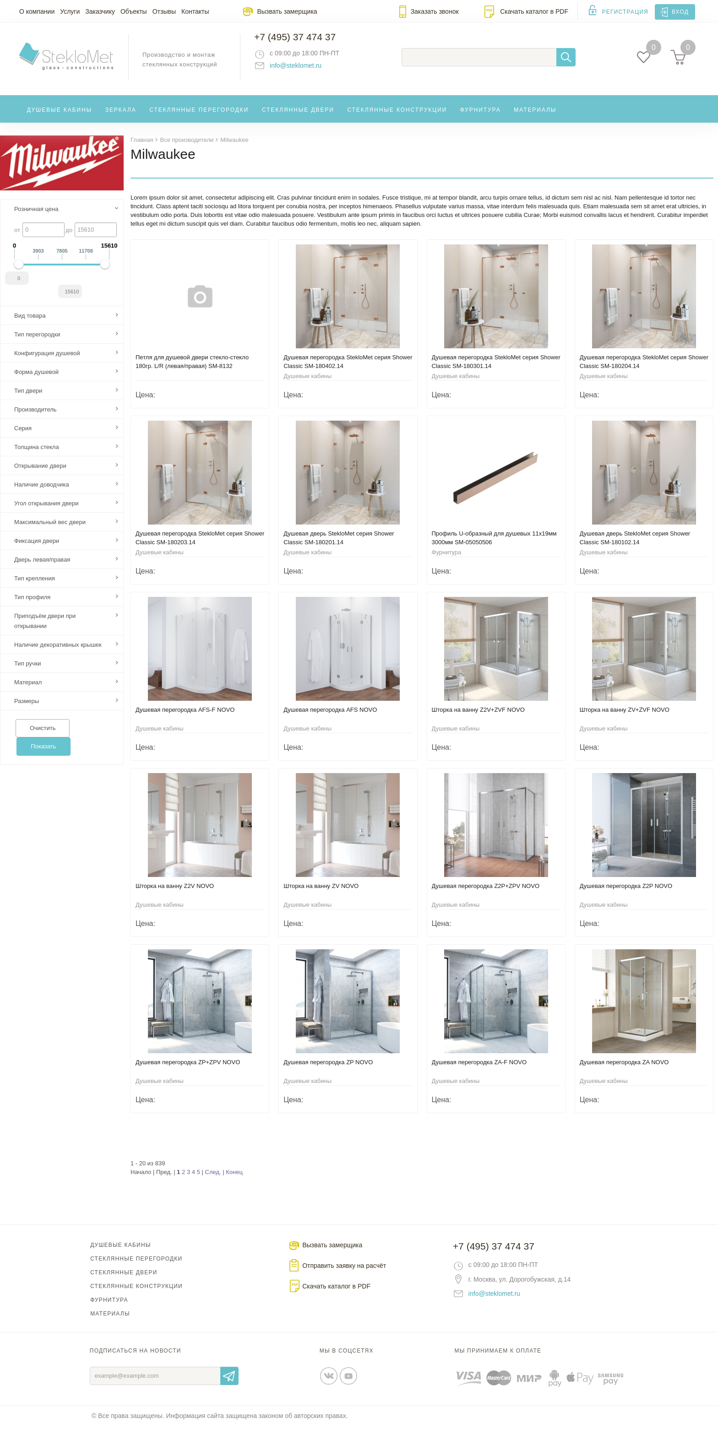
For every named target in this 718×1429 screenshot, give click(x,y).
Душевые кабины (59, 111)
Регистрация (625, 12)
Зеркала (120, 111)
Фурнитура (480, 111)
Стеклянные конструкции (397, 111)
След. (213, 1174)
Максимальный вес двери (50, 524)
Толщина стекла (36, 449)
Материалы (535, 111)
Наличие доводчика (41, 487)
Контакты (195, 11)
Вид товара (30, 318)
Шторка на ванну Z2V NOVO (175, 888)
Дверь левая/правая (42, 562)
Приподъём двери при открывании (45, 623)
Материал (28, 685)
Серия (23, 431)
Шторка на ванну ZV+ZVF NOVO (624, 712)
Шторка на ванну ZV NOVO (321, 888)
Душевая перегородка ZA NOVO (624, 1064)
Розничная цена (36, 211)
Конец (234, 1174)
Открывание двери (40, 468)
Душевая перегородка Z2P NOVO (626, 888)
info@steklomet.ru (297, 66)
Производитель (35, 412)
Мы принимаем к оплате (498, 1353)
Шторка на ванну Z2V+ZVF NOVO (478, 712)
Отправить (229, 1378)
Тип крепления (34, 581)
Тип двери (28, 393)
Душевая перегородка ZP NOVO (328, 1064)
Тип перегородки (37, 337)
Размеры (26, 703)
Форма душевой (36, 374)
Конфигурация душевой (47, 355)
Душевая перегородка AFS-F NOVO (185, 712)
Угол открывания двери (46, 506)
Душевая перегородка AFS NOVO (330, 712)
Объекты (133, 11)
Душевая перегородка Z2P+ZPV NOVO (486, 888)
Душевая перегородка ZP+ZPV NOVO (188, 1064)
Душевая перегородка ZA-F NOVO (479, 1064)
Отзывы (164, 11)
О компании (36, 11)
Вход (680, 12)
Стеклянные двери (298, 111)
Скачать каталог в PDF (534, 11)
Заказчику (100, 11)
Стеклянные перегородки (199, 111)
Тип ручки (27, 666)
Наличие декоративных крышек (58, 647)
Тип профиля (32, 599)
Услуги (70, 11)
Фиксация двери (36, 543)
